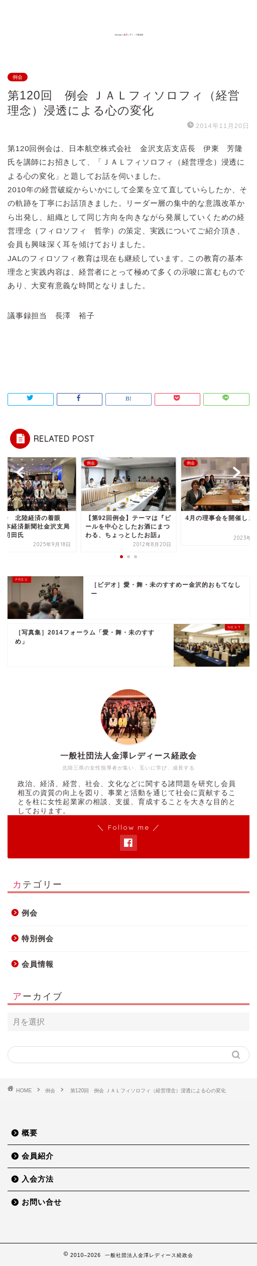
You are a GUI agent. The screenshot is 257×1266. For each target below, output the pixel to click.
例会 (18, 77)
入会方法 (38, 1179)
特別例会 (38, 938)
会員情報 (38, 964)
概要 (30, 1132)
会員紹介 (38, 1156)
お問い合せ (42, 1202)
